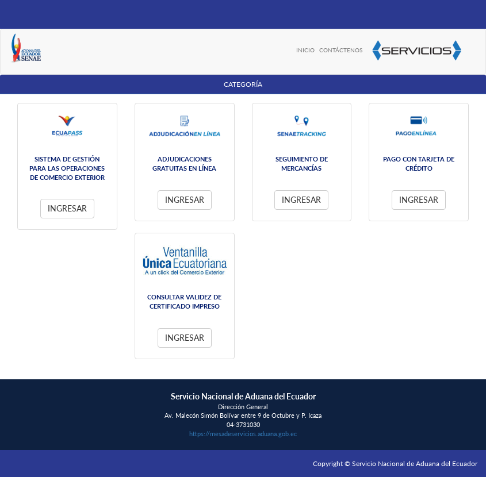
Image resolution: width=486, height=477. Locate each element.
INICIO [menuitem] (305, 50)
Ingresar (67, 208)
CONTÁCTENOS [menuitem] (340, 50)
